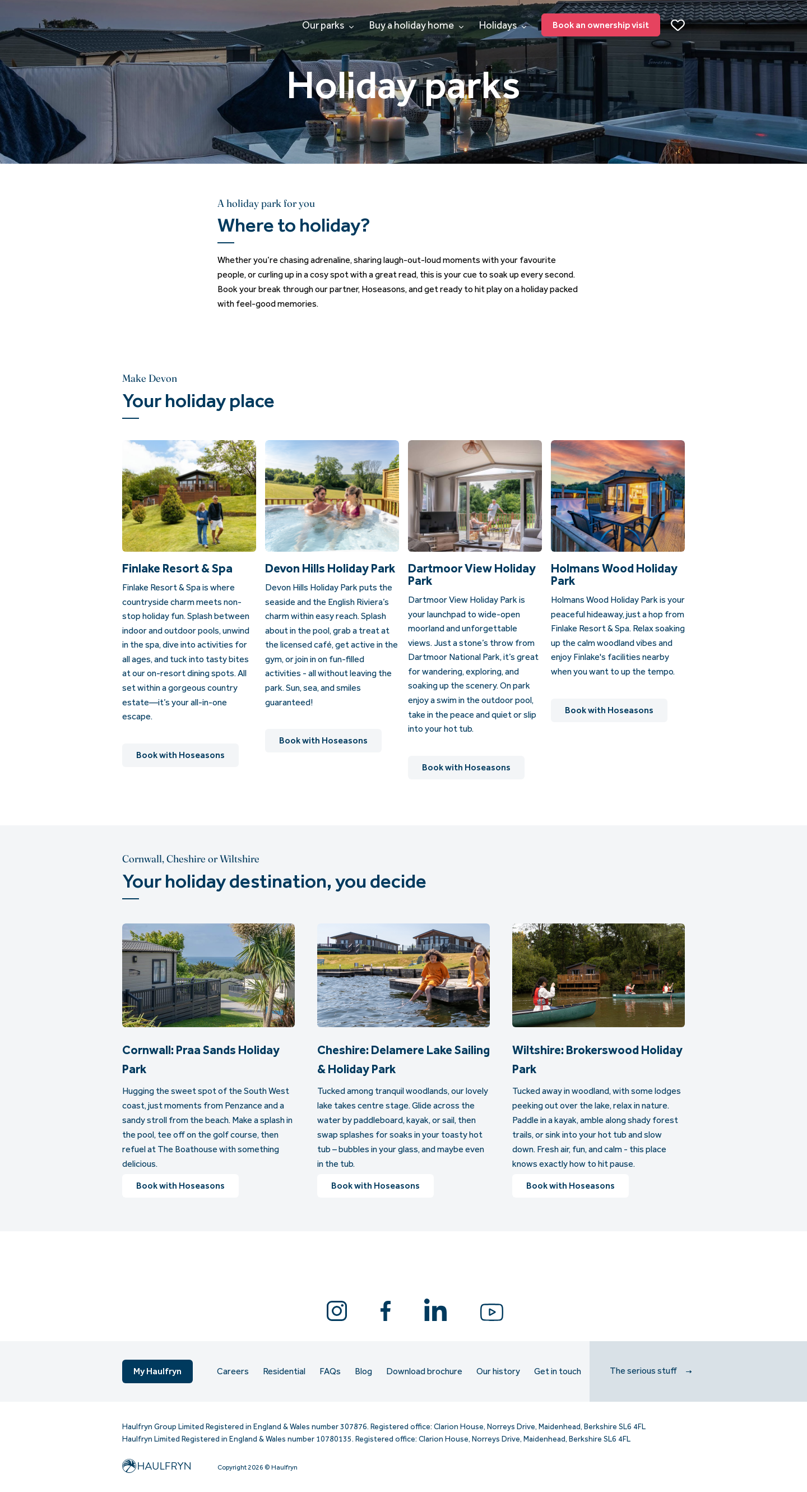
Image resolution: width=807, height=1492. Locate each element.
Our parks (328, 25)
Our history (498, 1371)
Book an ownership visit (601, 25)
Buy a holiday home (416, 25)
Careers (233, 1371)
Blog (363, 1371)
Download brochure (424, 1371)
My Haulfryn (157, 1371)
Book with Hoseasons (180, 755)
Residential (284, 1371)
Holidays (502, 25)
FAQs (330, 1371)
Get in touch (557, 1371)
